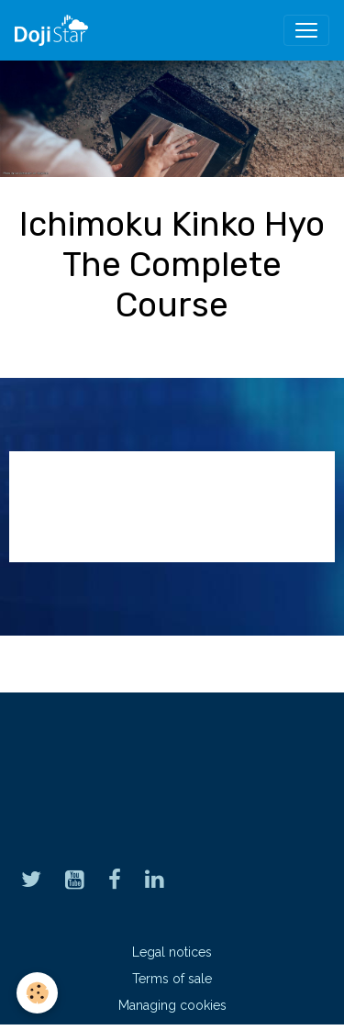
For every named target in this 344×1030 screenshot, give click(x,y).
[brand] (55, 30)
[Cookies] (37, 992)
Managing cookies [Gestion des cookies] (172, 1005)
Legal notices (172, 952)
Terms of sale (172, 978)
